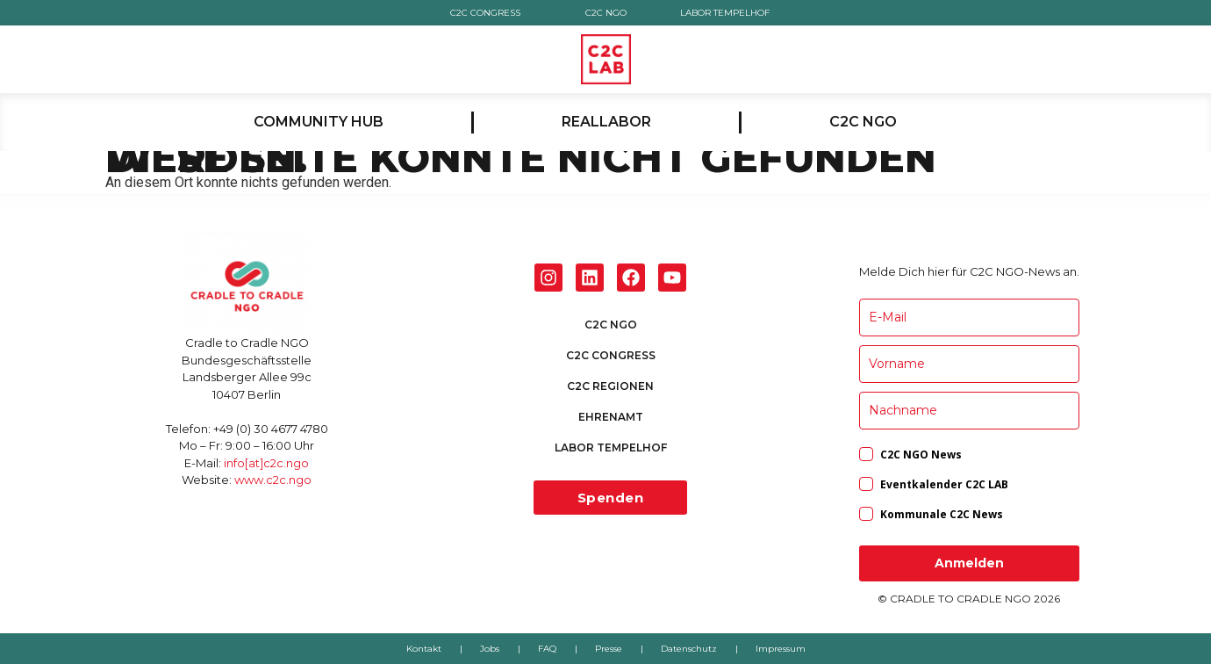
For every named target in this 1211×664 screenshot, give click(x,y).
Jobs (489, 648)
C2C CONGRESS (485, 12)
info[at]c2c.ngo (266, 463)
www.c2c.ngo (273, 480)
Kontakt (423, 648)
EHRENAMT (610, 416)
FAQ (547, 648)
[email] (969, 317)
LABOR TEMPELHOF (725, 12)
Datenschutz (689, 648)
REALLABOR (606, 121)
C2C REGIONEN (610, 386)
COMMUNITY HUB (318, 121)
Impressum (781, 648)
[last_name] (969, 410)
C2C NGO (605, 12)
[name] (969, 364)
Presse (608, 648)
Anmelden (969, 563)
